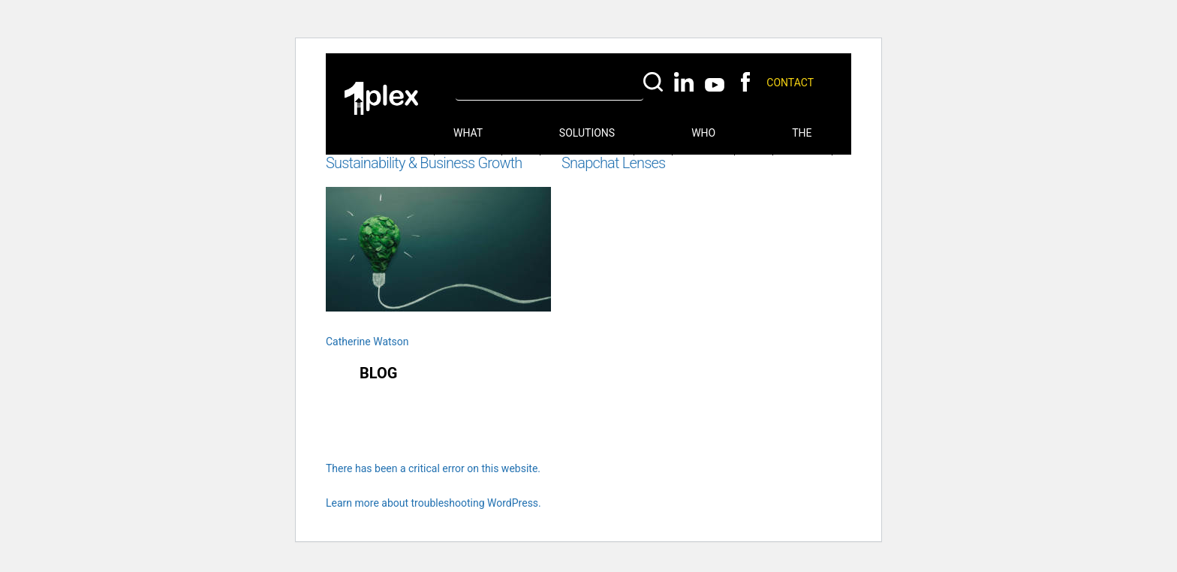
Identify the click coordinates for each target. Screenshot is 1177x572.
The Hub (802, 141)
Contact (790, 83)
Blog (378, 373)
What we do (468, 141)
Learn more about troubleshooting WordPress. (433, 503)
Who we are (703, 141)
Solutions (587, 133)
